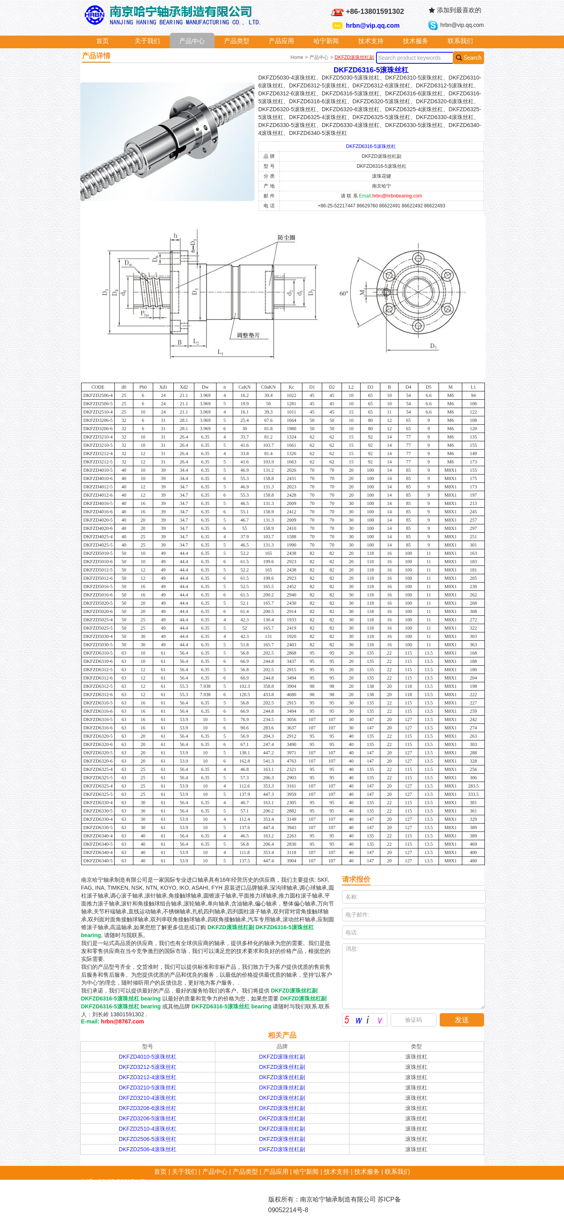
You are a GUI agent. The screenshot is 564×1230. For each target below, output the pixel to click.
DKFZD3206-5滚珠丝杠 (148, 1118)
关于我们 (147, 41)
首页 (102, 41)
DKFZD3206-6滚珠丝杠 (148, 1108)
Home (297, 57)
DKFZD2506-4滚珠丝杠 (148, 1149)
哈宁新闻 (326, 41)
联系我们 (460, 41)
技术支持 (371, 41)
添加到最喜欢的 (459, 10)
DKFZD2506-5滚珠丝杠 (148, 1139)
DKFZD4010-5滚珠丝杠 (148, 1056)
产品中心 (192, 41)
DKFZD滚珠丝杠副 (354, 57)
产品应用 (281, 41)
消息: (413, 976)
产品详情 (96, 56)
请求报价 (356, 879)
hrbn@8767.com (122, 1021)
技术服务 (415, 41)
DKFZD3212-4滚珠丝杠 (148, 1077)
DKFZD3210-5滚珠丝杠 (148, 1087)
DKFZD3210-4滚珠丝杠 (148, 1098)
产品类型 (236, 41)
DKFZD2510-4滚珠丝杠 (148, 1129)
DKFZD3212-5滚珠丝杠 (148, 1067)
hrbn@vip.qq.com (373, 25)
